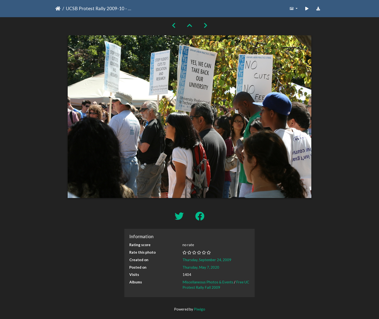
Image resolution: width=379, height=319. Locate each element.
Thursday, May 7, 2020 (200, 267)
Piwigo (199, 309)
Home (57, 8)
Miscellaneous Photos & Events (207, 282)
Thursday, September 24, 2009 (206, 260)
